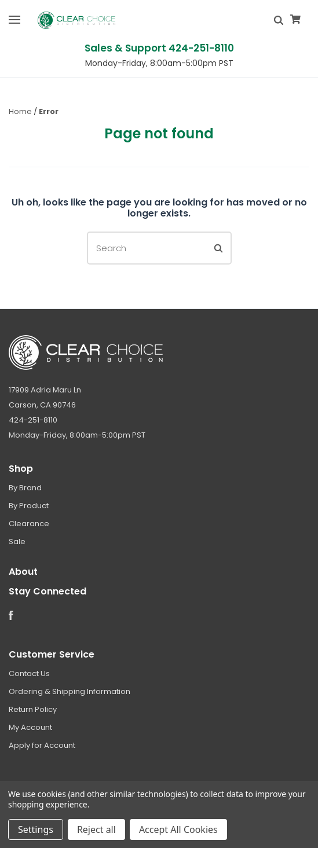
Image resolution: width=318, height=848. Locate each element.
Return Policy (33, 709)
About (23, 571)
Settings (35, 829)
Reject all (96, 829)
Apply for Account (42, 745)
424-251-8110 (33, 419)
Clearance (29, 523)
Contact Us (29, 673)
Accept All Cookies (178, 829)
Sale (17, 541)
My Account (30, 727)
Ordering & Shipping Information (69, 691)
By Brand (25, 487)
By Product (29, 505)
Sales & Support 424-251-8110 (159, 48)
